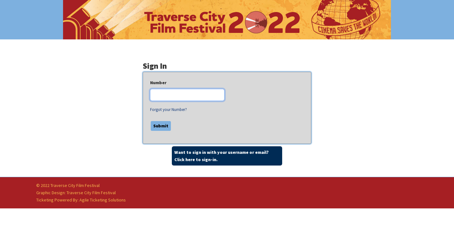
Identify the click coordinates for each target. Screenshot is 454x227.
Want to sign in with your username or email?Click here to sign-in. (221, 155)
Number (158, 82)
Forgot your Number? (168, 109)
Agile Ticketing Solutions (102, 200)
